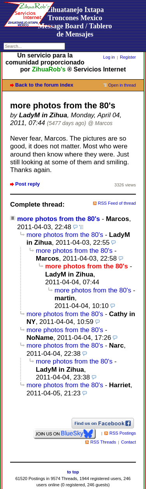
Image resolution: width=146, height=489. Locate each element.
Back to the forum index (44, 85)
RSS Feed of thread (117, 203)
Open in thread (122, 85)
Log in (109, 57)
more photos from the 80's (58, 219)
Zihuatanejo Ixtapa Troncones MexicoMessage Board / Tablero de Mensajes (75, 22)
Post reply (27, 184)
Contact (128, 442)
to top (73, 472)
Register (128, 57)
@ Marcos (100, 123)
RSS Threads (103, 442)
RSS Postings (122, 433)
